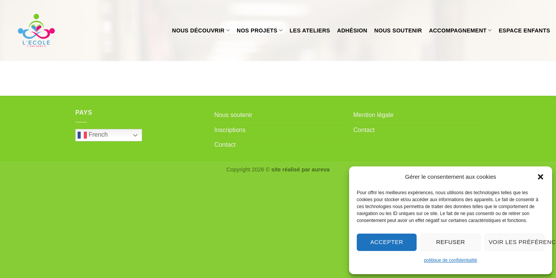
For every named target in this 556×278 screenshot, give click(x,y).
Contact (225, 144)
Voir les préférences (516, 242)
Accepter (386, 242)
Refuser (450, 242)
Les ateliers (310, 30)
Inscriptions (230, 130)
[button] (540, 177)
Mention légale (373, 115)
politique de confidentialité (450, 260)
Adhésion (352, 30)
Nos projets (260, 30)
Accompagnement (460, 30)
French (93, 135)
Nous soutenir (398, 30)
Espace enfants (524, 30)
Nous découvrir (201, 30)
